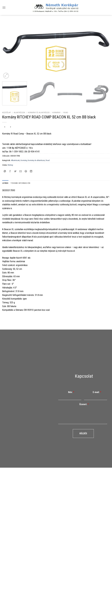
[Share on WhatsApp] (4, 171)
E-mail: (97, 392)
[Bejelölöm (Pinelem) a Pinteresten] (25, 171)
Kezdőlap (6, 112)
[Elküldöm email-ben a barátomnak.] (20, 171)
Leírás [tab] (5, 183)
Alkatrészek (19, 112)
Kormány (56, 112)
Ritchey (10, 165)
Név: (71, 392)
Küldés (83, 433)
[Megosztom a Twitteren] (15, 171)
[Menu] (4, 7)
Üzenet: (84, 404)
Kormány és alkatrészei (39, 112)
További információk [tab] (20, 183)
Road (65, 112)
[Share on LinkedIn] (31, 171)
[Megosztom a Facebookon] (10, 171)
